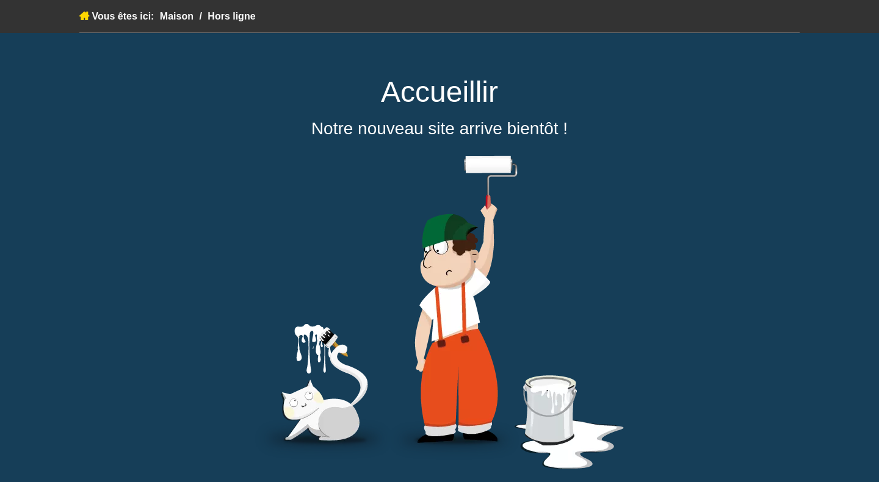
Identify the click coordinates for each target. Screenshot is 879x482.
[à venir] (439, 312)
